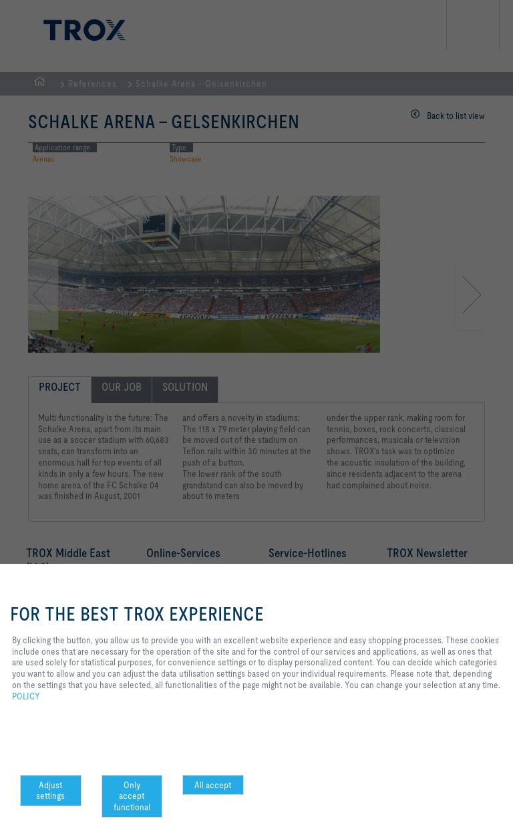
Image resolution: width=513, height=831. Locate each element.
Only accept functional (132, 796)
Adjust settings (50, 791)
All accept (212, 785)
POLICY (26, 696)
